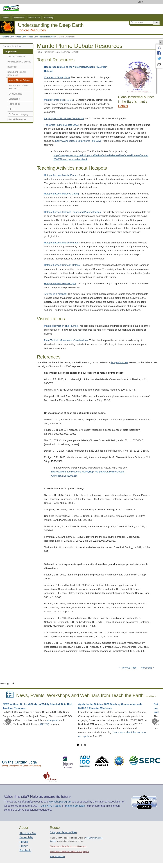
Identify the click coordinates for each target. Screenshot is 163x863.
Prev (8, 721)
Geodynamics (15, 94)
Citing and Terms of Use (63, 832)
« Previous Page (128, 667)
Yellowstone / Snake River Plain (18, 87)
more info (69, 100)
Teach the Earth (7, 37)
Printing (23, 841)
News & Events (34, 18)
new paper (52, 720)
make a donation (75, 805)
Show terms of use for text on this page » (68, 846)
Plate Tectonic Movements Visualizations (66, 340)
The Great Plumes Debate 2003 (61, 125)
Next (155, 721)
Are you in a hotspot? (55, 294)
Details (123, 106)
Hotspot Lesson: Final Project (60, 283)
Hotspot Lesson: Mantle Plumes (61, 175)
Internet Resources (16, 119)
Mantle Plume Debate (19, 80)
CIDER (12, 109)
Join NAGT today (51, 805)
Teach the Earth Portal (12, 46)
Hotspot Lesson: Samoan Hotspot (62, 265)
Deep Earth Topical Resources (41, 37)
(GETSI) (44, 724)
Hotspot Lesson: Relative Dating (61, 193)
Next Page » (147, 667)
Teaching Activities (16, 56)
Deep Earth (21, 37)
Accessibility (26, 837)
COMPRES (14, 104)
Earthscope (14, 99)
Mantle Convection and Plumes (61, 325)
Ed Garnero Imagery (18, 114)
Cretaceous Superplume (57, 77)
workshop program (60, 801)
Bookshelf (12, 67)
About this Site (27, 833)
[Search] (141, 22)
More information (57, 856)
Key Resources (18, 18)
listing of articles (119, 362)
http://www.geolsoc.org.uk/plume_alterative (78, 141)
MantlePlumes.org (54, 99)
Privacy (23, 845)
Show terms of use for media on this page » (69, 851)
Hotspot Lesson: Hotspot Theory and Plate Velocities (72, 212)
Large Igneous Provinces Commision (64, 118)
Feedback (24, 850)
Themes (5, 18)
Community (48, 18)
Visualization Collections (19, 61)
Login (140, 2)
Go (156, 22)
